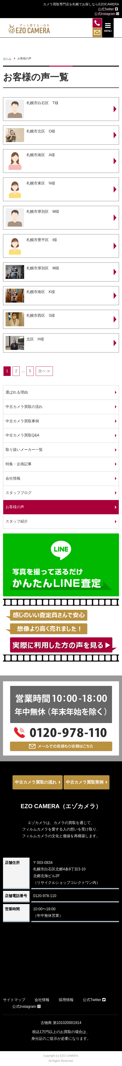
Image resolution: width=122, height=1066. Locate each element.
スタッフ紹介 (17, 521)
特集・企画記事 (19, 464)
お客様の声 (15, 507)
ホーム (7, 58)
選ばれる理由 (17, 392)
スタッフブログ (19, 493)
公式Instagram (26, 1006)
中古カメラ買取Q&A (22, 435)
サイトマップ (14, 1000)
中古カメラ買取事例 (22, 421)
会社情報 (13, 478)
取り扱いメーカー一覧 (24, 450)
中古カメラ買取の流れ (24, 407)
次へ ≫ (44, 371)
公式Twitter (94, 1000)
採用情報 (66, 1000)
